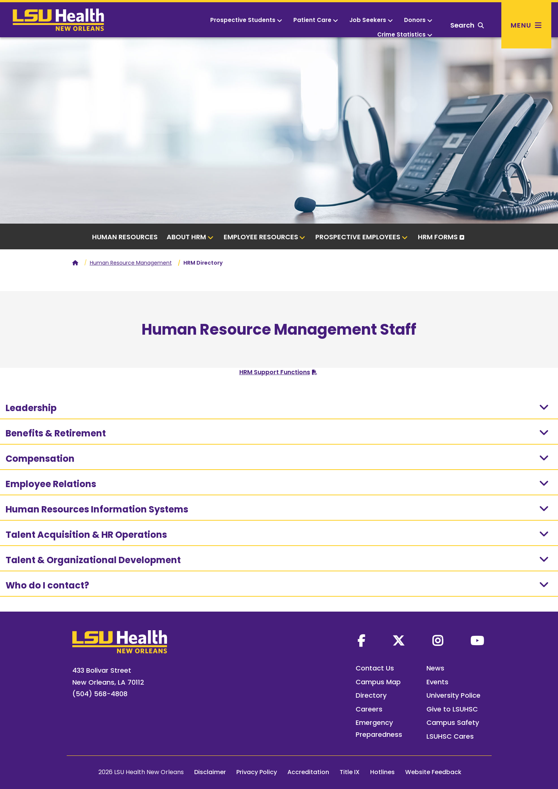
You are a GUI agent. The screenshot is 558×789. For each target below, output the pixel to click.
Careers (369, 709)
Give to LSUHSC (452, 709)
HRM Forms (438, 237)
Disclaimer (210, 772)
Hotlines (382, 772)
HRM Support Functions (274, 372)
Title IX (350, 772)
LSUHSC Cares (450, 736)
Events (437, 682)
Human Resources (125, 237)
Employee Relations (278, 483)
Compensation (278, 458)
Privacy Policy (256, 772)
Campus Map (378, 682)
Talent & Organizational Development (278, 559)
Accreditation (308, 772)
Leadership (278, 407)
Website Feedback (433, 772)
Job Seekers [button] (371, 20)
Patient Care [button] (315, 20)
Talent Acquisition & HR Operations (278, 534)
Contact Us (375, 668)
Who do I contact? (278, 585)
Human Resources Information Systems (278, 509)
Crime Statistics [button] (404, 34)
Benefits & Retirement (278, 433)
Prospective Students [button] (246, 20)
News (435, 668)
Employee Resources (265, 237)
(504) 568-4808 (99, 693)
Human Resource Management (131, 262)
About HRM (190, 237)
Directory (371, 695)
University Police (453, 695)
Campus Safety (452, 722)
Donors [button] (418, 20)
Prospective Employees (361, 237)
